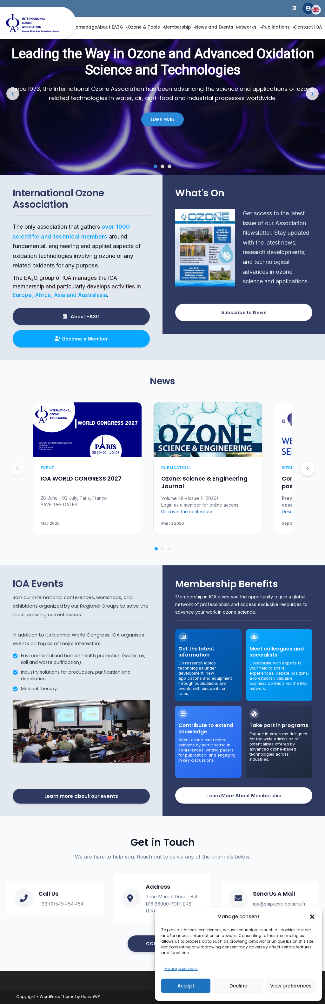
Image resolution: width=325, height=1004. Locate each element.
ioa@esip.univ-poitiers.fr (279, 904)
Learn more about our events (81, 796)
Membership (177, 27)
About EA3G (110, 27)
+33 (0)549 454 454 (60, 904)
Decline (238, 985)
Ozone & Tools (144, 27)
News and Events (214, 27)
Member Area (308, 8)
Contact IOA (308, 27)
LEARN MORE (162, 119)
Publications (276, 27)
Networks (245, 27)
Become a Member (81, 339)
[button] (312, 916)
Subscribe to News (244, 312)
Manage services (181, 968)
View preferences (291, 985)
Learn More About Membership (244, 795)
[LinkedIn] (294, 8)
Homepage (84, 27)
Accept (186, 985)
